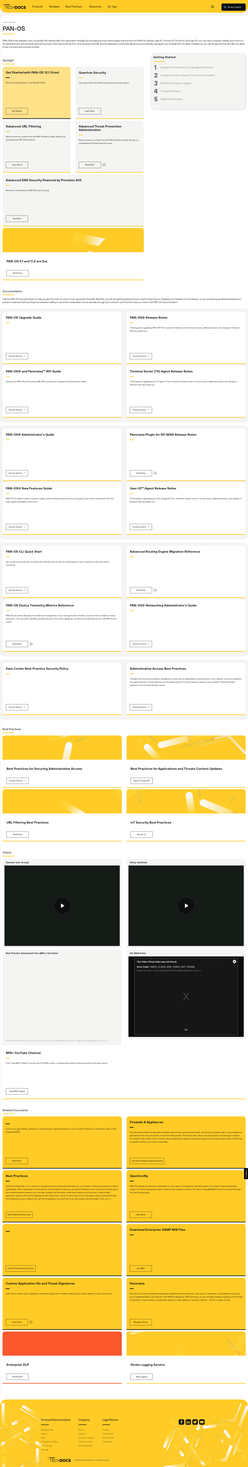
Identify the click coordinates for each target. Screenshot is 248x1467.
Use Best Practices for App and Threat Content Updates (187, 75)
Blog (49, 1438)
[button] (17, 111)
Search (50, 1434)
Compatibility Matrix (55, 1442)
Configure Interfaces (170, 91)
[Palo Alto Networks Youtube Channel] (195, 1424)
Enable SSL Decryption (171, 99)
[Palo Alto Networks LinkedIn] (182, 1424)
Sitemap (50, 1450)
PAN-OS (12, 22)
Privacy (112, 1430)
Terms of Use (114, 1438)
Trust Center (114, 1434)
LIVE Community (92, 1442)
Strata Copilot (232, 7)
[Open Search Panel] (212, 7)
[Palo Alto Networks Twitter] (189, 1424)
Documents (114, 1442)
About (87, 1430)
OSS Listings (52, 1446)
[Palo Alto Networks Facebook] (175, 1424)
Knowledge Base (92, 1446)
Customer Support (93, 1438)
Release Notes (53, 1430)
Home (5, 22)
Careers (88, 1434)
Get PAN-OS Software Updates (175, 83)
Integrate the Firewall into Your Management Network (186, 67)
